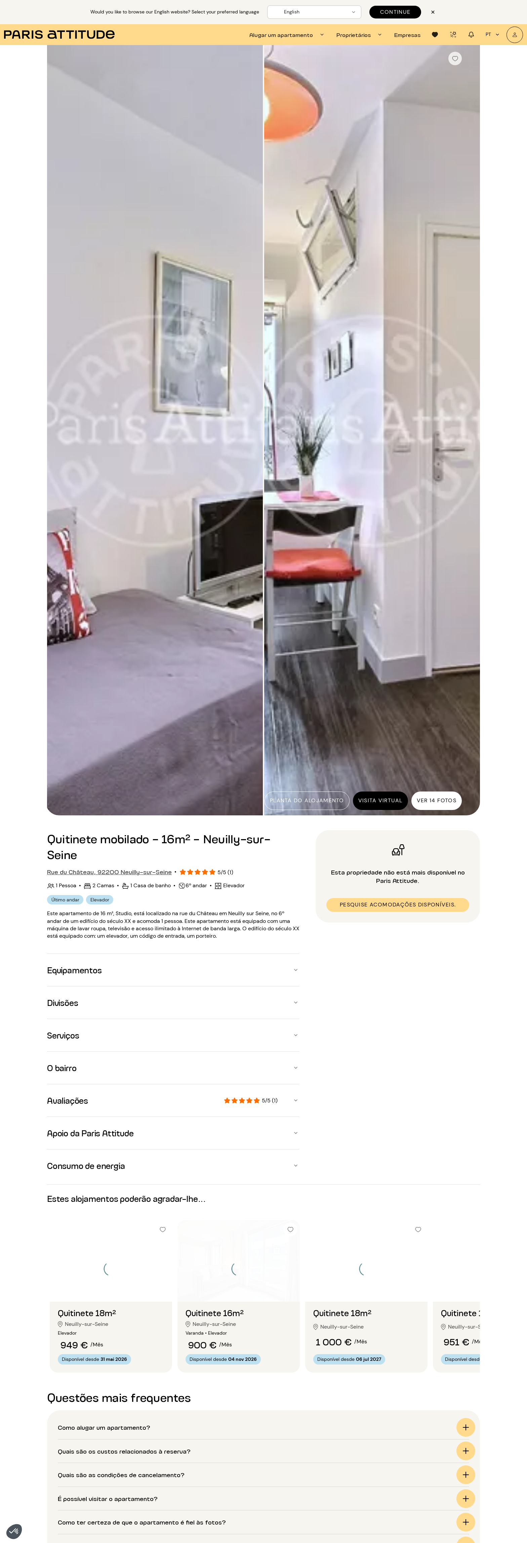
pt (493, 34)
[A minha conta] (514, 35)
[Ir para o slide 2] (111, 1288)
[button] (14, 1532)
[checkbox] (455, 58)
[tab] (287, 34)
